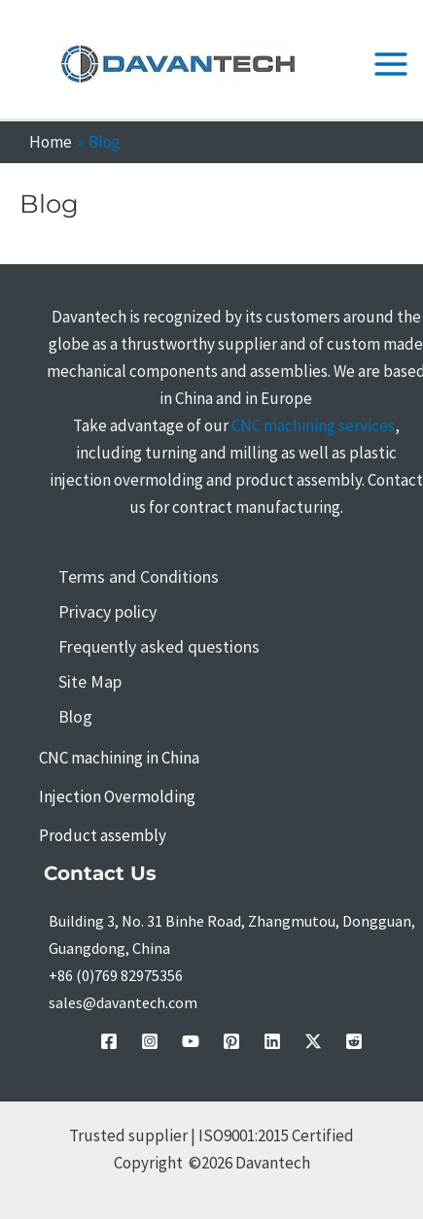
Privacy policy (107, 611)
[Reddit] (354, 1041)
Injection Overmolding (117, 796)
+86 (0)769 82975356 (116, 975)
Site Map (90, 681)
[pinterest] (231, 1041)
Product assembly (102, 835)
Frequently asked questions (159, 646)
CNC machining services (313, 425)
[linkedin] (272, 1041)
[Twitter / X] (313, 1041)
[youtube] (190, 1041)
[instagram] (150, 1041)
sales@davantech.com (123, 1002)
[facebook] (109, 1041)
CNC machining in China (119, 757)
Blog (75, 716)
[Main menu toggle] (392, 64)
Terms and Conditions (138, 576)
